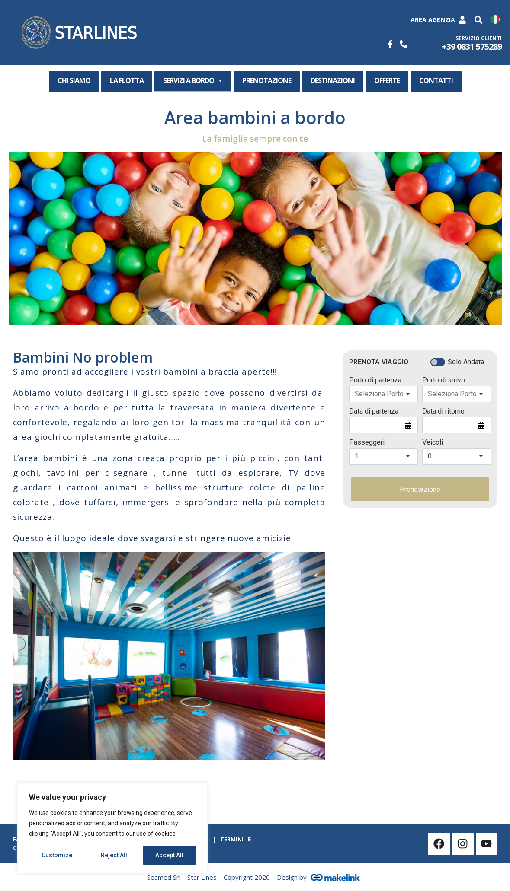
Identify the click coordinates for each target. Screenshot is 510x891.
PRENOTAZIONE (266, 80)
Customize (57, 855)
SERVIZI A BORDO (193, 80)
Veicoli (432, 442)
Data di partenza (373, 411)
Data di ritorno (443, 411)
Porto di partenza (375, 380)
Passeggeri (367, 442)
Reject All (114, 855)
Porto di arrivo (443, 380)
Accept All (169, 855)
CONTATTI (436, 80)
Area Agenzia (433, 20)
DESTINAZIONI (333, 80)
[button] (479, 20)
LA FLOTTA (127, 80)
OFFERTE (387, 80)
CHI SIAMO (74, 80)
